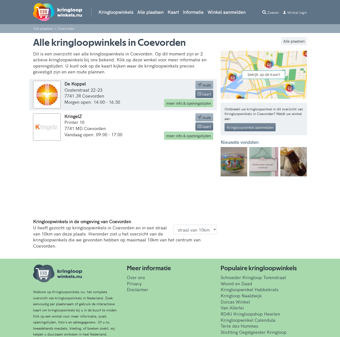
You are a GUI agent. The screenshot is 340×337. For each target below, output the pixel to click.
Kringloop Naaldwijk (241, 295)
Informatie (193, 12)
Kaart (173, 12)
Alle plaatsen (150, 12)
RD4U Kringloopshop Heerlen (250, 314)
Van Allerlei (232, 307)
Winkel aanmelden (227, 12)
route (204, 84)
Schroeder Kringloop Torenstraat (253, 277)
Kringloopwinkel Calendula (248, 320)
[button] (227, 161)
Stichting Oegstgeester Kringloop (253, 332)
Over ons (136, 277)
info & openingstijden (188, 103)
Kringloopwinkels (115, 12)
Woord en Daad (236, 283)
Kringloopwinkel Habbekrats (249, 289)
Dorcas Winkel (235, 302)
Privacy (134, 283)
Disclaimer (137, 289)
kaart (204, 94)
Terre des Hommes (239, 326)
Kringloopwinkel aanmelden (250, 127)
